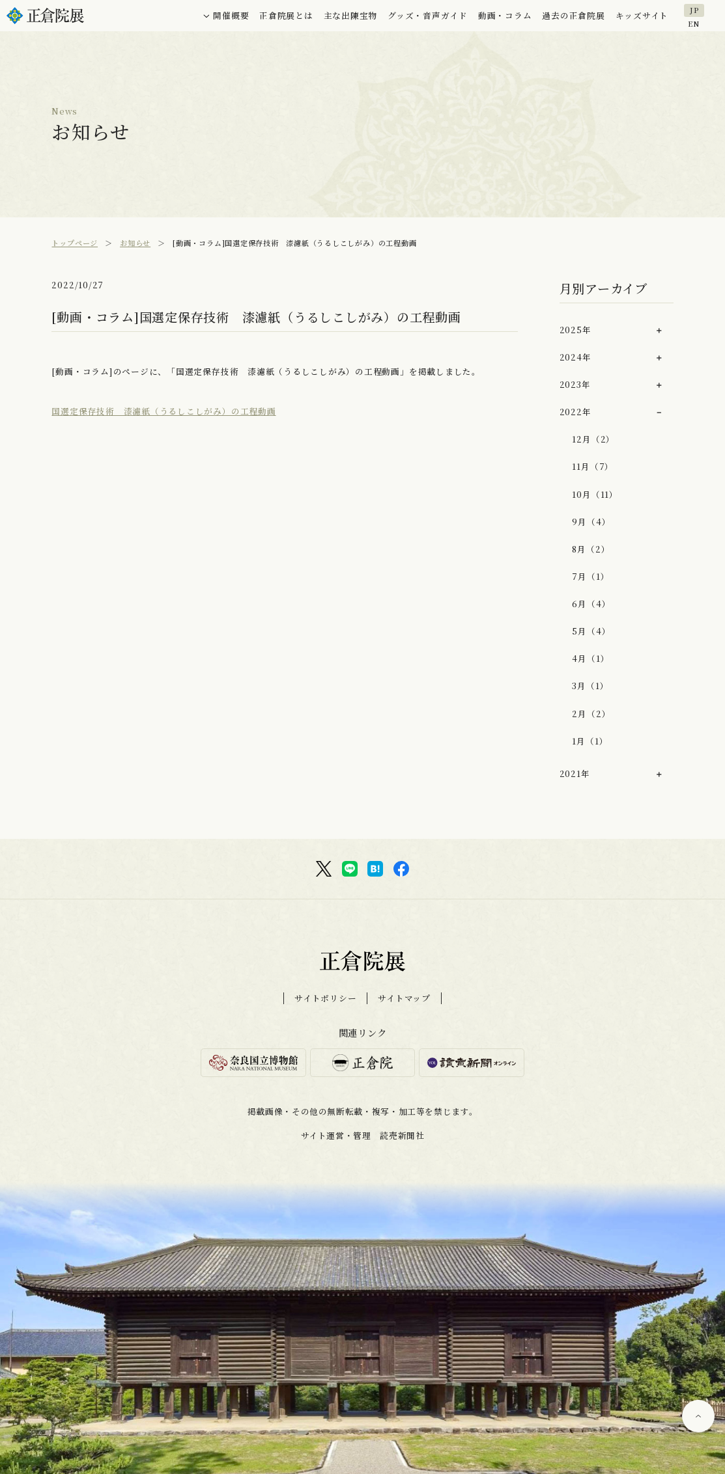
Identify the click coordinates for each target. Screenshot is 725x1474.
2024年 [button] (575, 357)
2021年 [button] (575, 773)
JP (694, 10)
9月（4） (591, 521)
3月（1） (590, 685)
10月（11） (595, 494)
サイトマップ (404, 998)
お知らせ (135, 243)
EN (694, 22)
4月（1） (590, 658)
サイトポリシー (325, 998)
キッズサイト (642, 15)
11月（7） (593, 466)
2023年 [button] (575, 384)
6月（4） (591, 603)
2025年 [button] (575, 329)
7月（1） (590, 576)
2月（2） (591, 713)
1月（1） (590, 741)
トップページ (74, 243)
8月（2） (591, 549)
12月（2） (593, 439)
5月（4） (591, 631)
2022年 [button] (575, 411)
